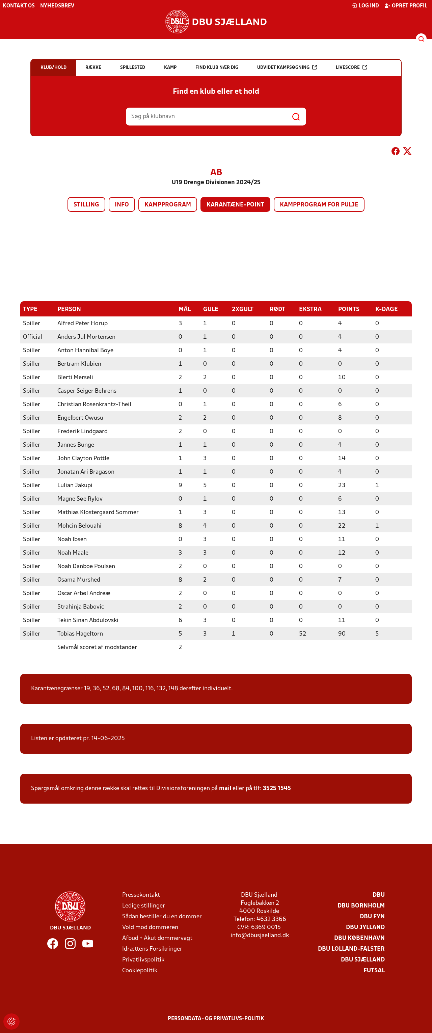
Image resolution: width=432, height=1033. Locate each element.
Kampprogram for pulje (319, 205)
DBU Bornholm (361, 906)
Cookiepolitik (139, 970)
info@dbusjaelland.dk (260, 935)
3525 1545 (277, 788)
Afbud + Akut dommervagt (157, 938)
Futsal (374, 970)
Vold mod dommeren (150, 927)
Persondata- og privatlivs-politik (216, 1018)
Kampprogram (167, 205)
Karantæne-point (235, 205)
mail (225, 788)
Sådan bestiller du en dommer (162, 916)
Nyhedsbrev (57, 6)
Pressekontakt (141, 895)
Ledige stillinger (143, 906)
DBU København (359, 938)
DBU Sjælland (363, 959)
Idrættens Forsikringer (152, 949)
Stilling (86, 205)
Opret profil (405, 6)
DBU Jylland (365, 927)
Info (122, 205)
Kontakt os (19, 6)
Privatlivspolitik (143, 959)
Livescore (351, 67)
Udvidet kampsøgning (287, 67)
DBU (379, 895)
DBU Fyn (372, 916)
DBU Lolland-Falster (351, 949)
